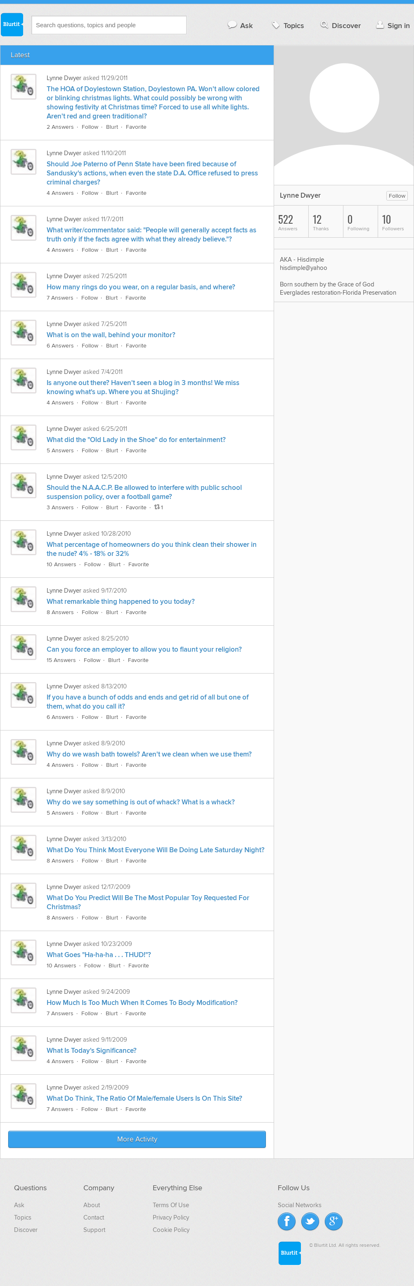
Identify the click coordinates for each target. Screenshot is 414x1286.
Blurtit (11, 24)
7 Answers (60, 297)
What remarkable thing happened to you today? (121, 602)
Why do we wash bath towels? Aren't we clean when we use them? (149, 754)
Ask (240, 25)
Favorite (136, 126)
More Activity (137, 1139)
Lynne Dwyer (64, 78)
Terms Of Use (171, 1205)
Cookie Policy (171, 1230)
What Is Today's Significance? (92, 1051)
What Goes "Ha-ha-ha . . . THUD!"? (99, 955)
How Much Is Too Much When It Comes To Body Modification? (142, 1003)
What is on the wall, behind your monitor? (111, 335)
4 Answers (60, 192)
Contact (93, 1217)
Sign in (392, 25)
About (91, 1205)
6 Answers (60, 345)
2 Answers (60, 126)
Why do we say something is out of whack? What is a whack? (141, 802)
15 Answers (61, 660)
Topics (287, 25)
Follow (90, 126)
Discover (340, 25)
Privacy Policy (171, 1217)
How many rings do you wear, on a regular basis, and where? (141, 287)
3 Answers (60, 507)
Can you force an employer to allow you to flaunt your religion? (144, 649)
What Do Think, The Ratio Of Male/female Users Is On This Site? (144, 1099)
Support (94, 1230)
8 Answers (60, 612)
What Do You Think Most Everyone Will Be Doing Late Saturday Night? (156, 850)
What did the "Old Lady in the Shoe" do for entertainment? (136, 440)
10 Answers (61, 564)
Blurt (112, 126)
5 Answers (60, 450)
